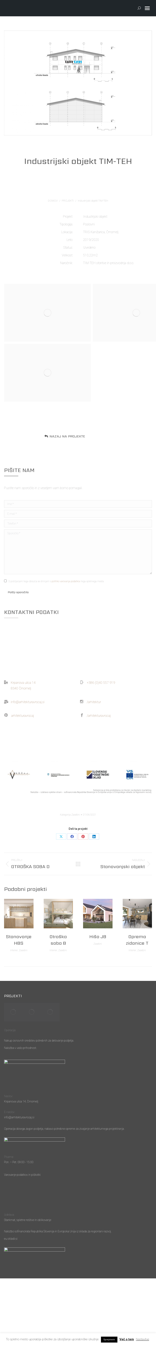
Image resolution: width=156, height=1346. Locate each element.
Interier (14, 950)
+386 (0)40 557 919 (101, 683)
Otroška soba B (58, 939)
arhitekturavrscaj (22, 716)
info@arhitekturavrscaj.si (27, 702)
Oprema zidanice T (137, 939)
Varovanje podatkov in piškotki (22, 1174)
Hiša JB (97, 936)
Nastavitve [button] (142, 1339)
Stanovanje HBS (18, 939)
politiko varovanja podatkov (66, 581)
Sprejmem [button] (109, 1339)
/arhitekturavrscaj (99, 716)
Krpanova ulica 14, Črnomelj (21, 1101)
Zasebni (75, 814)
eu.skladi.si (10, 1238)
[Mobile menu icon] (147, 8)
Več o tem (126, 1339)
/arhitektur (94, 702)
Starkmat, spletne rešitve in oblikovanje (27, 1220)
